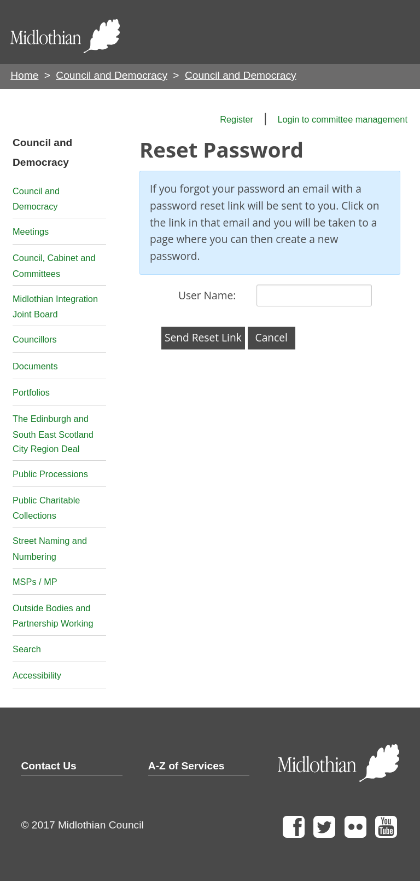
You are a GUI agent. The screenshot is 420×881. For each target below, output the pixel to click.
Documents (35, 366)
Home (24, 75)
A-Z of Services (186, 766)
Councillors (35, 339)
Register (236, 119)
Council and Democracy (111, 75)
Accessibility (37, 675)
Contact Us (48, 766)
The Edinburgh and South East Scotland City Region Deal (53, 433)
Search (27, 649)
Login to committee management (342, 119)
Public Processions (50, 474)
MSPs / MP (35, 582)
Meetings (31, 231)
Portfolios (31, 392)
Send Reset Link (203, 337)
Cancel (271, 337)
